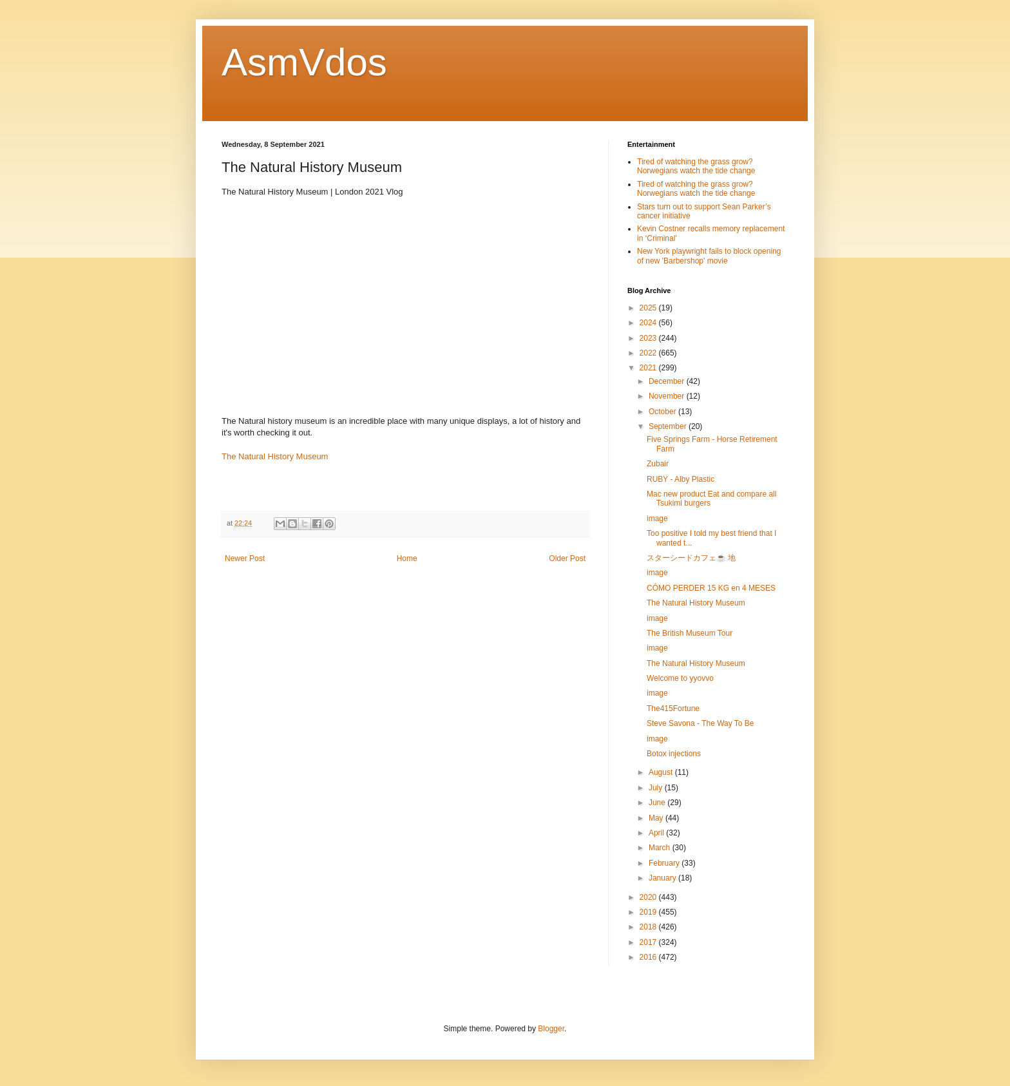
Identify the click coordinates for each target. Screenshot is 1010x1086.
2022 (649, 352)
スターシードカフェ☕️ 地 (691, 557)
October (663, 411)
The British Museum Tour (689, 633)
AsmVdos (304, 62)
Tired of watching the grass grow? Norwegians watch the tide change (696, 166)
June (658, 802)
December (668, 381)
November (668, 396)
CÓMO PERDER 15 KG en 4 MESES (711, 588)
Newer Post (245, 558)
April (657, 832)
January (663, 877)
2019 (649, 912)
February (665, 863)
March (660, 847)
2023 (649, 338)
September (669, 426)
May (657, 818)
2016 (649, 957)
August (662, 772)
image (657, 518)
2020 (649, 897)
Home (407, 558)
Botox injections (674, 753)
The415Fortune (673, 708)
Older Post (567, 558)
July (657, 787)
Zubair (658, 463)
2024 (649, 322)
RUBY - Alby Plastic (680, 479)
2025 (649, 307)
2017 (649, 942)
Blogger (551, 1028)
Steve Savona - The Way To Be (700, 723)
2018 (649, 926)
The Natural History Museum (275, 456)
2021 (649, 367)
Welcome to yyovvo (680, 678)
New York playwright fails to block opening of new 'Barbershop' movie (709, 256)
